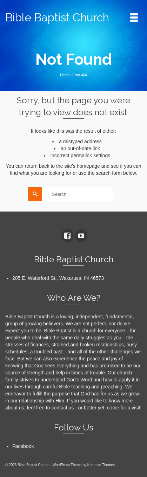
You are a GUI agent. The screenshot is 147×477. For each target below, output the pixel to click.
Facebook (23, 446)
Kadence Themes (101, 465)
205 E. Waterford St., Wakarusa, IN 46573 (58, 278)
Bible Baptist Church (57, 17)
